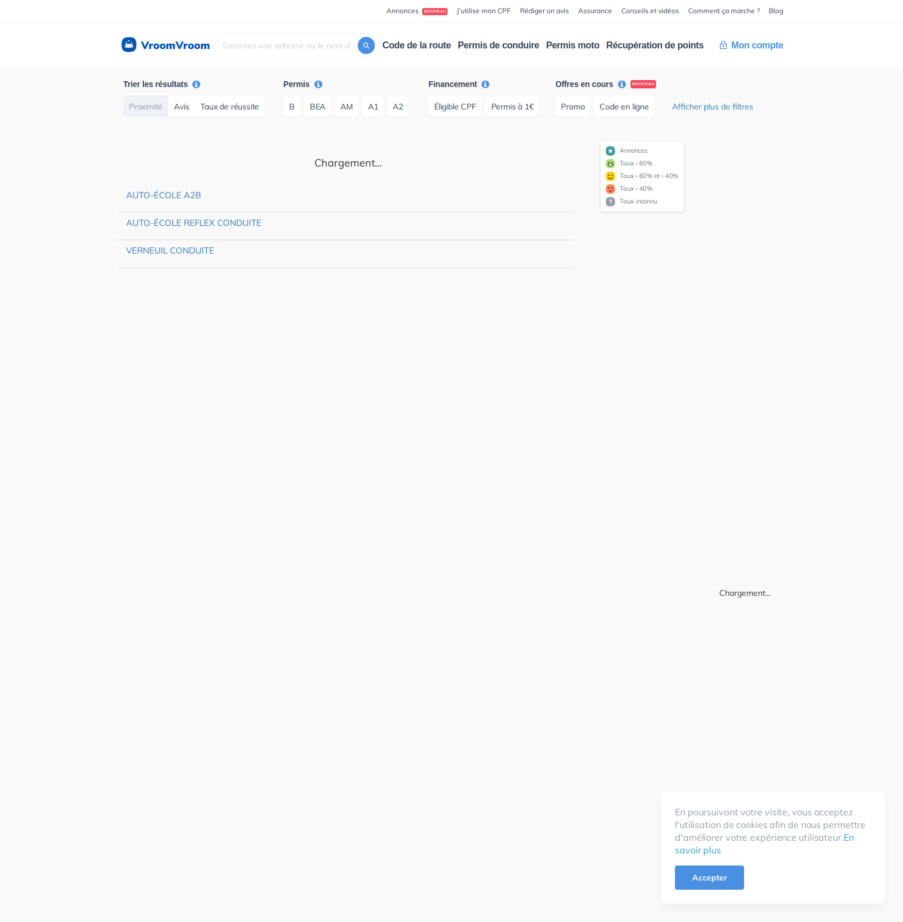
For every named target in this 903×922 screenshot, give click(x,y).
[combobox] (296, 45)
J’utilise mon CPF (484, 10)
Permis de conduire (498, 45)
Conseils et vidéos (650, 10)
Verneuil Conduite (170, 250)
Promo (573, 106)
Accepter (709, 877)
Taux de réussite (229, 106)
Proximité (145, 106)
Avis (181, 106)
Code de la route (416, 45)
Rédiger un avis (544, 10)
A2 (398, 106)
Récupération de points (655, 45)
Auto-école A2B (163, 195)
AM (346, 106)
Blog (776, 10)
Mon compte (751, 45)
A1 (373, 106)
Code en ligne (624, 106)
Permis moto (573, 45)
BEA (317, 106)
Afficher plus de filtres (712, 106)
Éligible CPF (455, 106)
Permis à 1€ (512, 106)
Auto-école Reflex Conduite (193, 222)
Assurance (595, 10)
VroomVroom (165, 45)
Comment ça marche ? (724, 10)
